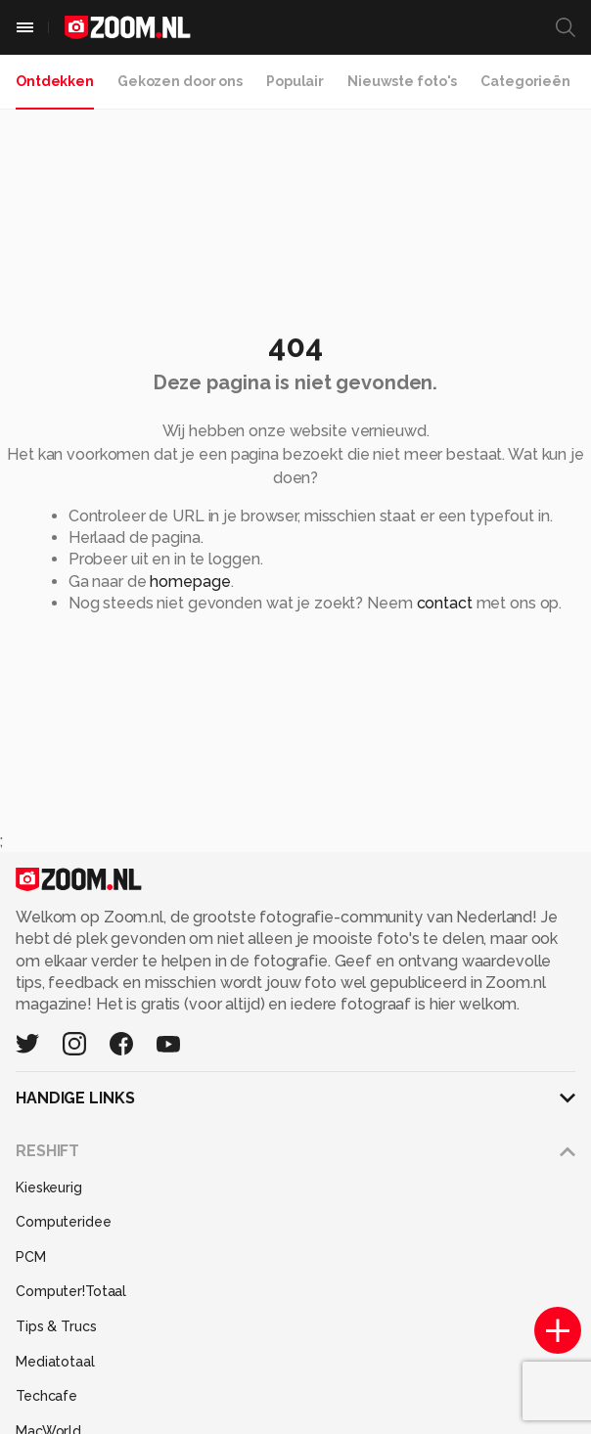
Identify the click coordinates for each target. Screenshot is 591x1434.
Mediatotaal (55, 1361)
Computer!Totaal (71, 1291)
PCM (31, 1257)
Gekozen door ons (180, 81)
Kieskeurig (49, 1187)
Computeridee (64, 1222)
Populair (295, 81)
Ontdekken (55, 81)
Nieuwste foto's (402, 81)
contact (445, 603)
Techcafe (46, 1396)
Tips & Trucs (56, 1326)
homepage (190, 581)
